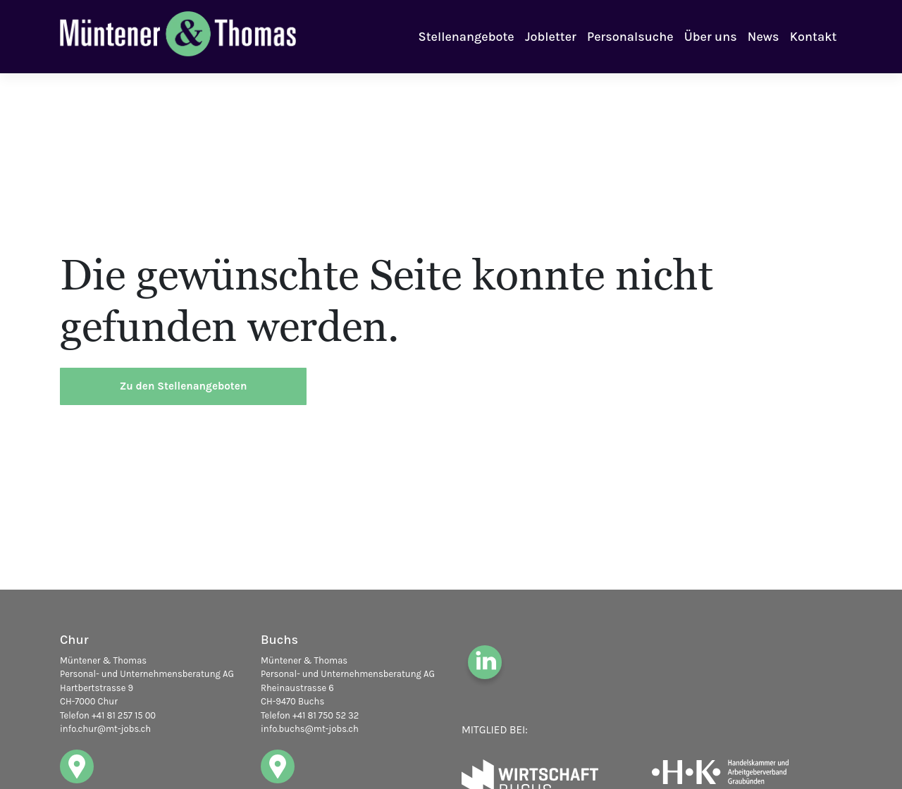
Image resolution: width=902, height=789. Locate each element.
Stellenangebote (466, 36)
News (763, 36)
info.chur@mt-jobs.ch (105, 728)
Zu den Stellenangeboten (183, 386)
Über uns (710, 36)
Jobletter (550, 36)
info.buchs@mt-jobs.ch (310, 728)
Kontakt (813, 36)
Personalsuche (630, 36)
